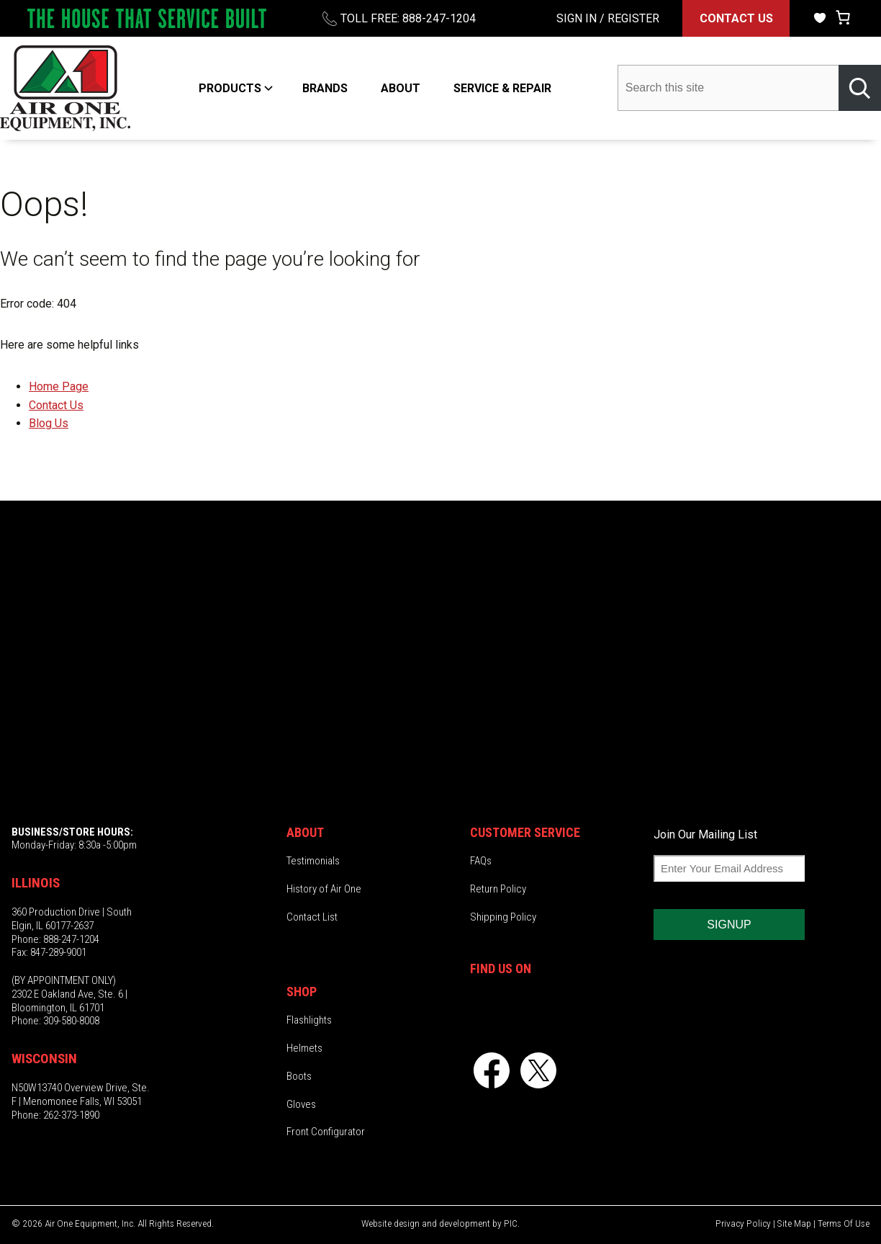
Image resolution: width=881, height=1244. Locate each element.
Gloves (301, 1103)
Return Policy (498, 888)
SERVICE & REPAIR (502, 88)
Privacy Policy (743, 1223)
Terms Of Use (843, 1223)
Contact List (312, 916)
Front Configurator (325, 1131)
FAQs (481, 860)
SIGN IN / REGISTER (607, 18)
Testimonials (313, 860)
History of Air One (323, 888)
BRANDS (325, 88)
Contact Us (56, 405)
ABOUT (400, 88)
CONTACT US (736, 18)
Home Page (59, 386)
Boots (299, 1076)
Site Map (794, 1223)
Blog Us (48, 423)
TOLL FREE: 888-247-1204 (408, 18)
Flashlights (309, 1019)
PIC (511, 1223)
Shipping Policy (503, 916)
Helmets (304, 1048)
